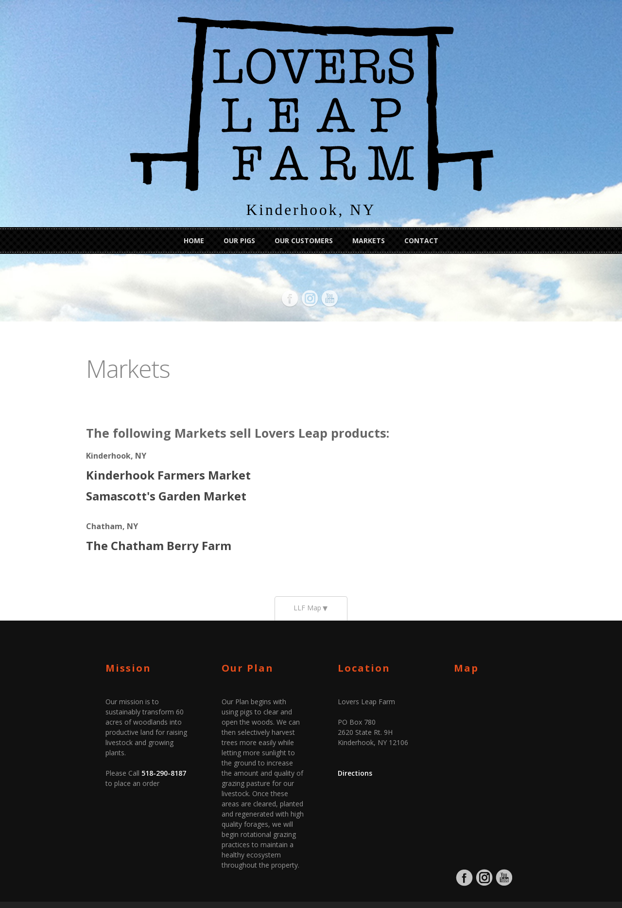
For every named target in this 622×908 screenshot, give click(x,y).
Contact (421, 239)
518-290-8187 (111, 739)
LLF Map (307, 594)
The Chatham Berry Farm (106, 528)
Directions (355, 759)
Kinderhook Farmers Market (116, 457)
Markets (368, 239)
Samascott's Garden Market (114, 478)
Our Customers (304, 239)
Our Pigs (239, 239)
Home (194, 239)
